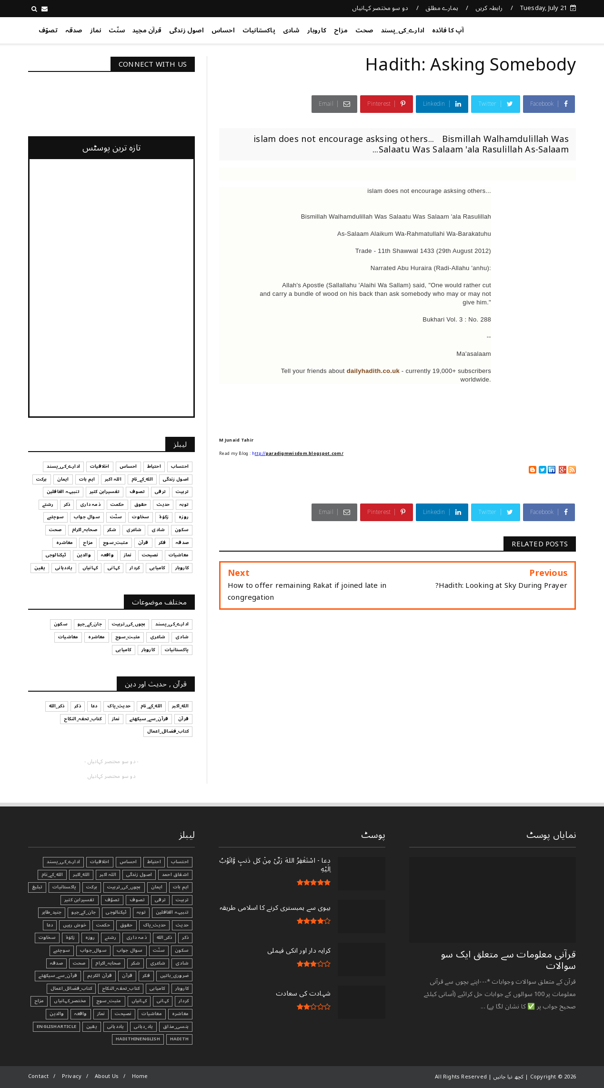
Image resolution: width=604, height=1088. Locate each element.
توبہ (141, 912)
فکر (146, 975)
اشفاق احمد (175, 874)
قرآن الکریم (99, 975)
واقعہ (80, 1013)
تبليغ (37, 887)
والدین (57, 1013)
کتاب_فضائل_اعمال (71, 988)
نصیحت (123, 1013)
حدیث (182, 925)
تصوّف (48, 30)
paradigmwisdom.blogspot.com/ (304, 453)
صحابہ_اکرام (108, 963)
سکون (182, 950)
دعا (50, 925)
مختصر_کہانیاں (70, 1001)
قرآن (127, 975)
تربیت (182, 900)
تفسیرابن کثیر (79, 900)
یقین (91, 1026)
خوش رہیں (74, 925)
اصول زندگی (186, 30)
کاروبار (316, 30)
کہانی (163, 1001)
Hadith (179, 1039)
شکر (136, 963)
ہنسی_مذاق (176, 1026)
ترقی (160, 900)
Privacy (71, 1076)
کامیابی (157, 988)
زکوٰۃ (70, 937)
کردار (184, 1001)
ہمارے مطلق (441, 8)
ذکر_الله (164, 937)
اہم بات (181, 887)
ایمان (157, 887)
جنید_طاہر (52, 912)
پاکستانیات (258, 30)
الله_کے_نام (52, 874)
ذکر (185, 937)
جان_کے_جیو (83, 912)
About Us (107, 1076)
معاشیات (151, 1013)
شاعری (157, 963)
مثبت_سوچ (108, 1001)
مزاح (341, 30)
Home (140, 1076)
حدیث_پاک (154, 925)
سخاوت (47, 937)
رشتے (110, 937)
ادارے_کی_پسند (403, 30)
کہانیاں (139, 1001)
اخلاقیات (100, 861)
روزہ (90, 937)
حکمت (103, 925)
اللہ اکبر (108, 874)
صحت (364, 30)
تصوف (137, 900)
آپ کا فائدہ (448, 30)
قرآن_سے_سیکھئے (58, 975)
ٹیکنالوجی (116, 912)
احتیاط (154, 861)
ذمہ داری (136, 937)
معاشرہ (180, 1013)
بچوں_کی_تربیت (124, 887)
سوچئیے (61, 950)
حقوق (126, 925)
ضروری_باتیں (174, 975)
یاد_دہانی (143, 1026)
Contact (38, 1076)
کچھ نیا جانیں (537, 29)
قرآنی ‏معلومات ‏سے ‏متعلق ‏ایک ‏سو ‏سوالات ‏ (508, 960)
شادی (291, 30)
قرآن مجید (146, 30)
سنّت (117, 30)
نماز (95, 30)
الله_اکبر (81, 874)
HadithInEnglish (138, 1039)
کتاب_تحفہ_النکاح (121, 988)
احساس (223, 30)
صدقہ (73, 30)
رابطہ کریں (489, 8)
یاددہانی (115, 1026)
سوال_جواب (93, 950)
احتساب (180, 861)
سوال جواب (130, 950)
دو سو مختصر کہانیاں (380, 8)
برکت (91, 887)
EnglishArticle (56, 1026)
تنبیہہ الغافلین (172, 912)
